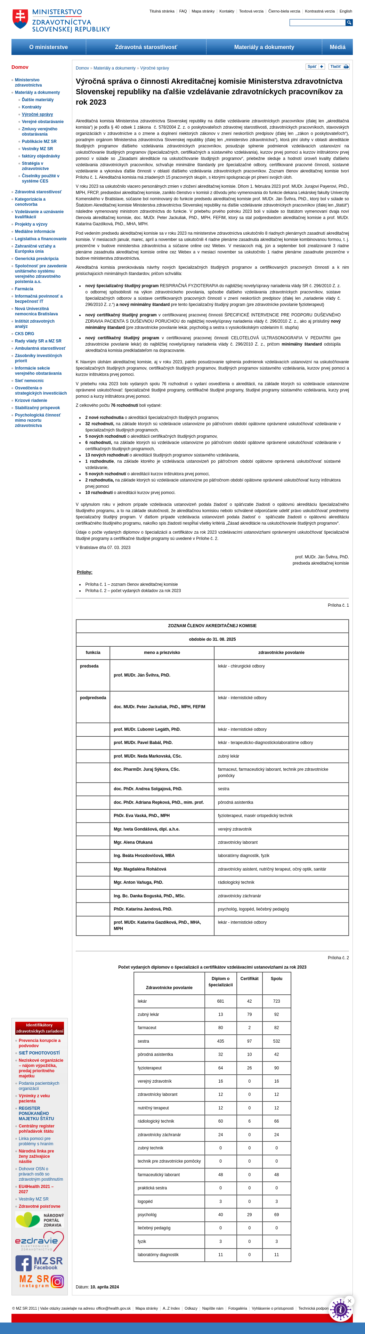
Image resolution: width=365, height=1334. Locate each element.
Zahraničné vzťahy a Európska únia (35, 249)
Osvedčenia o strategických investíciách (41, 391)
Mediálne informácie (35, 231)
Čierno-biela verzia (284, 11)
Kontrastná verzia (320, 11)
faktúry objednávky (41, 156)
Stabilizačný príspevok (37, 407)
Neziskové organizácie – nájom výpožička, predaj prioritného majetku (41, 1068)
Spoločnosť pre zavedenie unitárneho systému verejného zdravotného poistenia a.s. (41, 274)
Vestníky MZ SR (37, 148)
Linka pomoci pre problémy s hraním (36, 1141)
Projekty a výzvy (31, 224)
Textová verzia (251, 11)
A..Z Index (171, 1308)
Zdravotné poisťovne (39, 1206)
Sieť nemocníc (29, 380)
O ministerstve (48, 47)
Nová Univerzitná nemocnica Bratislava (36, 311)
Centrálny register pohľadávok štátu (37, 1129)
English (346, 11)
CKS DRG (24, 333)
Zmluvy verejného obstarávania (39, 132)
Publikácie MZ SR (39, 141)
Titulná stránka (162, 11)
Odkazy (191, 1308)
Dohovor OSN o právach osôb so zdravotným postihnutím (41, 1174)
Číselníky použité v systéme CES (40, 178)
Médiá (338, 47)
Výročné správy (37, 114)
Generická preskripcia (36, 258)
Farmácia (24, 288)
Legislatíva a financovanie (41, 238)
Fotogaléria (237, 1308)
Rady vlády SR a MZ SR (38, 341)
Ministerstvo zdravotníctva (28, 83)
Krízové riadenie (31, 400)
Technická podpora (314, 1308)
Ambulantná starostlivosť (40, 348)
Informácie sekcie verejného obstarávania (38, 371)
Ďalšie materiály (38, 99)
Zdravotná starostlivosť (146, 47)
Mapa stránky (203, 11)
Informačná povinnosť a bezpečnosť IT (39, 299)
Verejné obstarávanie (43, 121)
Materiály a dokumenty (264, 47)
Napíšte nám (213, 1308)
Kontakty (226, 11)
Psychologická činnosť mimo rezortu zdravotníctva (38, 420)
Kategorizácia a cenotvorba (30, 202)
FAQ (183, 11)
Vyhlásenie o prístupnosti (273, 1308)
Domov (82, 68)
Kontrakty (31, 107)
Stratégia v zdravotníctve (35, 166)
